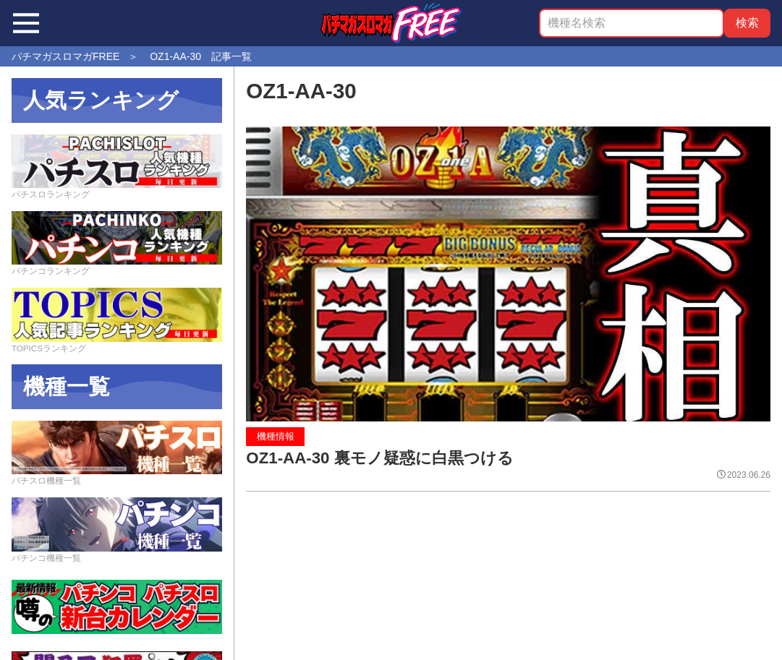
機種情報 (275, 436)
